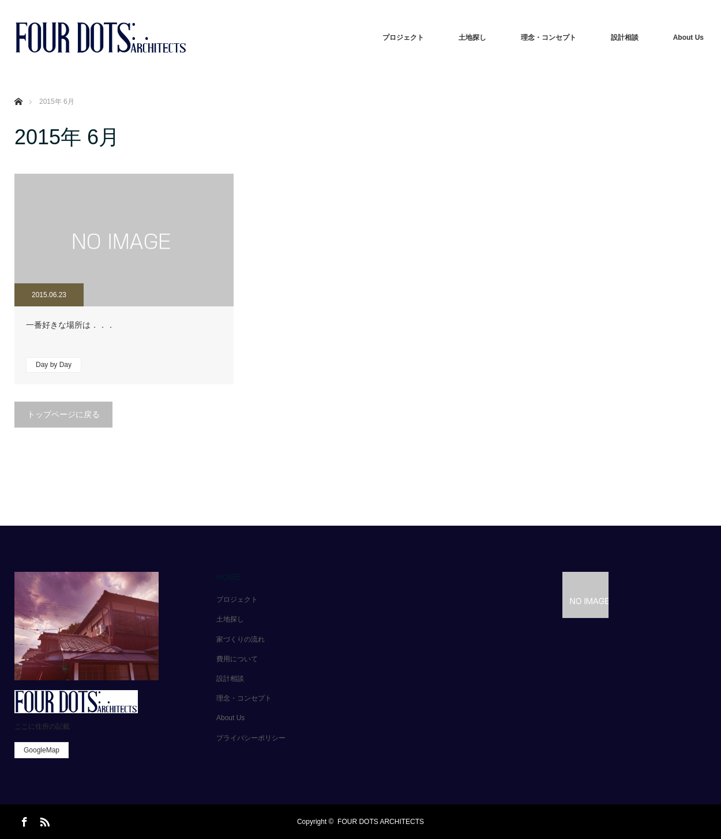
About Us (688, 37)
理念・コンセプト (548, 37)
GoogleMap (41, 750)
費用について (237, 659)
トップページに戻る (63, 414)
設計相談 (625, 37)
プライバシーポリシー (251, 738)
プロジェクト (403, 37)
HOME (228, 577)
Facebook (23, 820)
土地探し (472, 37)
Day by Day (54, 365)
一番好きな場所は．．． (70, 324)
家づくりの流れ (240, 639)
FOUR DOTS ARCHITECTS (380, 822)
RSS (43, 820)
